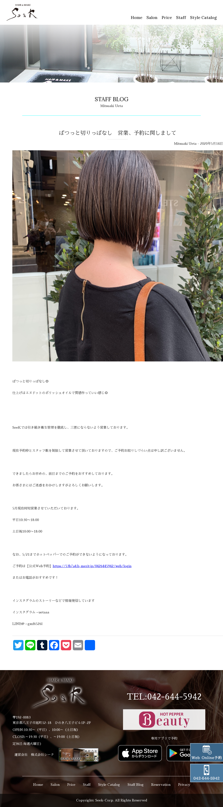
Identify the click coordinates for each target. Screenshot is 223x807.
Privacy (184, 784)
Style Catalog (203, 17)
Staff (181, 17)
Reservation (161, 784)
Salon (151, 17)
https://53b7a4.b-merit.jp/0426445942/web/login (92, 566)
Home (136, 17)
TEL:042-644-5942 (164, 697)
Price (166, 17)
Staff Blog (136, 784)
